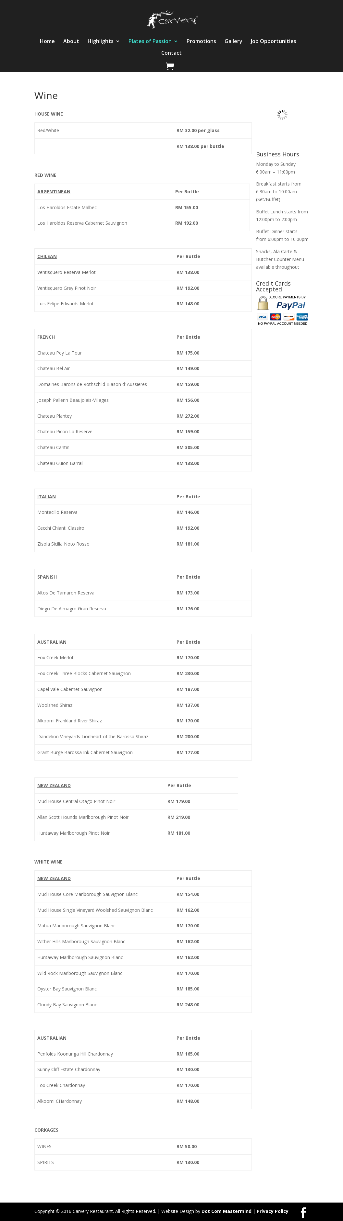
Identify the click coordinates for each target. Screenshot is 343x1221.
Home (47, 42)
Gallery (233, 42)
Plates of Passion (150, 42)
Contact (171, 53)
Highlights (101, 42)
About (71, 42)
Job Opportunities (273, 42)
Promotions (201, 42)
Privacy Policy (272, 1211)
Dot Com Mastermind (226, 1211)
